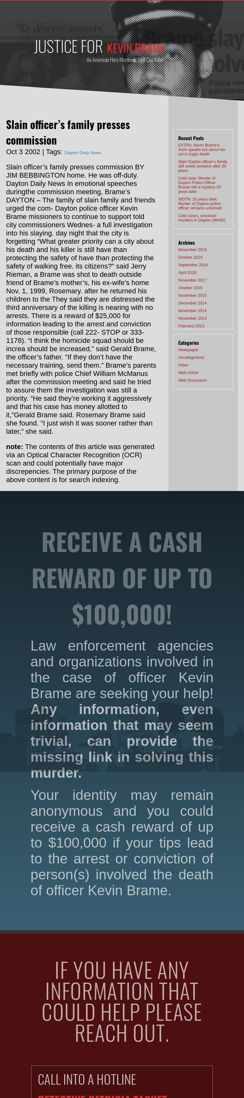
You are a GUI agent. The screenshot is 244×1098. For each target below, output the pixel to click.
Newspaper (185, 336)
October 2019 (186, 244)
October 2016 (186, 275)
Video (181, 352)
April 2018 (184, 260)
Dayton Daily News (94, 152)
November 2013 (188, 307)
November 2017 (188, 267)
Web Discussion (188, 368)
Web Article (185, 360)
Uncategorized (187, 344)
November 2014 (188, 299)
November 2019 (188, 236)
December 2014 (188, 291)
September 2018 (188, 252)
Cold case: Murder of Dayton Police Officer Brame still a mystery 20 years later (201, 176)
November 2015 (188, 283)
